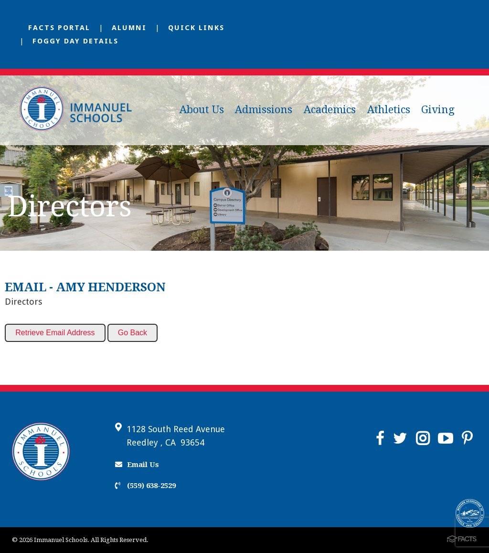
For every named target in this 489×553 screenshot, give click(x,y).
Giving (438, 110)
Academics (330, 110)
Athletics (388, 110)
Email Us (137, 464)
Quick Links (196, 27)
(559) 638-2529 (145, 485)
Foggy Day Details (75, 41)
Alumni (129, 27)
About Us (202, 110)
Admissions (263, 110)
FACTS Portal (59, 27)
